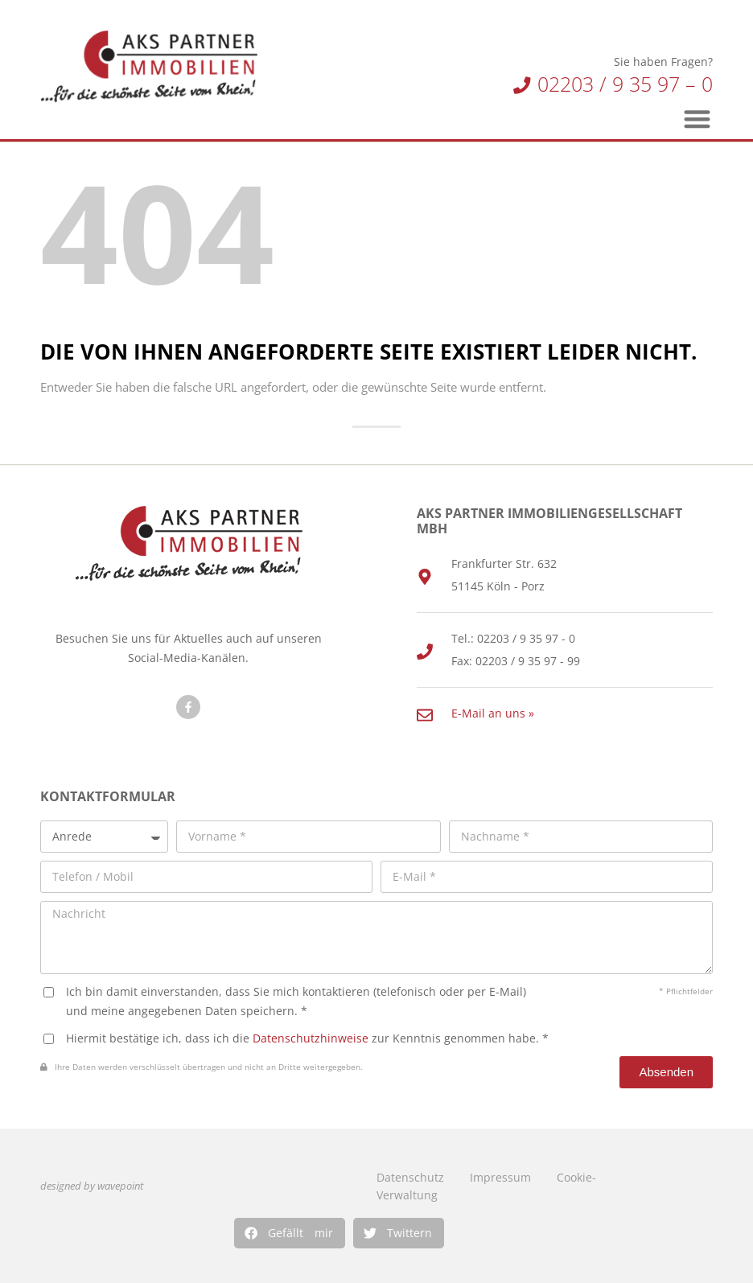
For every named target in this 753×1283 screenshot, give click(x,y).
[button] (289, 1233)
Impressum (500, 1177)
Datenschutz (410, 1177)
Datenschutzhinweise (310, 1038)
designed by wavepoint (91, 1186)
